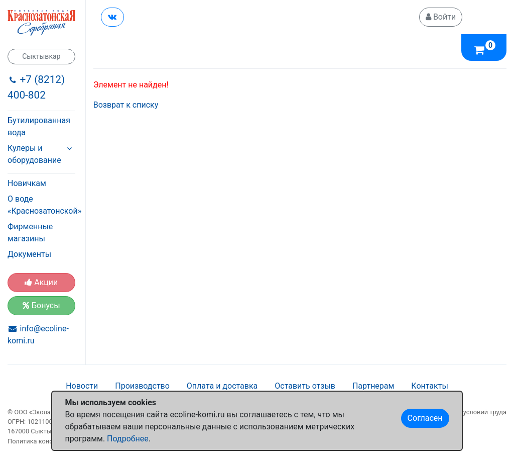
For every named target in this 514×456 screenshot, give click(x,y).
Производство (142, 386)
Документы (29, 254)
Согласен (425, 418)
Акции (41, 282)
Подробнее (128, 438)
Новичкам (27, 183)
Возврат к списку (126, 105)
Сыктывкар (41, 56)
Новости (82, 386)
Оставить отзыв (305, 386)
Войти (441, 17)
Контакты (429, 386)
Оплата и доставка (222, 386)
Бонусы (41, 305)
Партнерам (373, 386)
